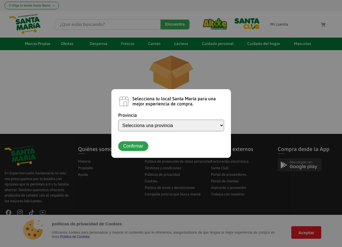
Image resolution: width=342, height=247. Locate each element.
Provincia (127, 115)
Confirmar (133, 146)
